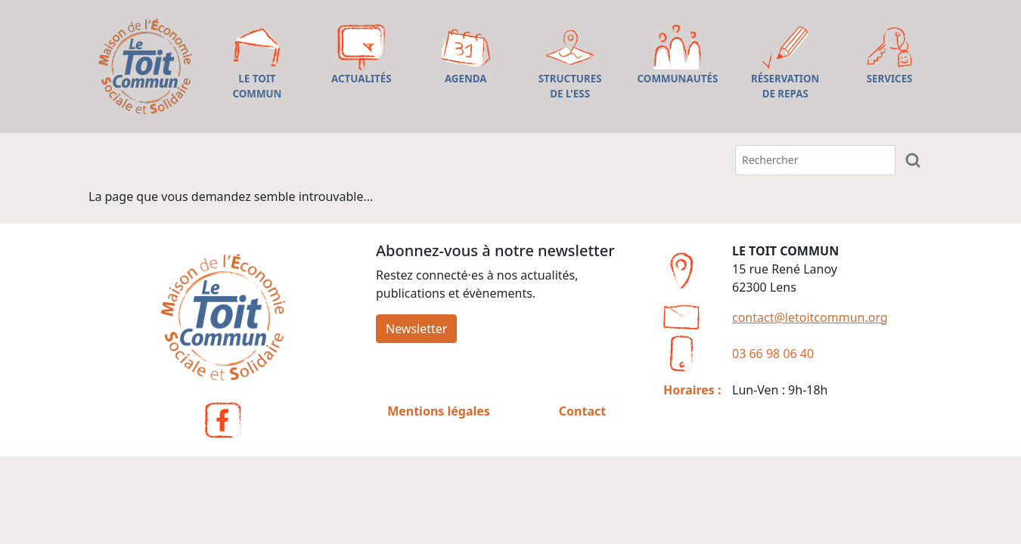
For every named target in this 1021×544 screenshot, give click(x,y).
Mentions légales (438, 411)
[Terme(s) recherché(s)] (815, 160)
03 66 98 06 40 (773, 353)
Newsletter (416, 328)
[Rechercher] (914, 160)
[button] (257, 66)
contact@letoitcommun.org (810, 317)
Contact (582, 411)
